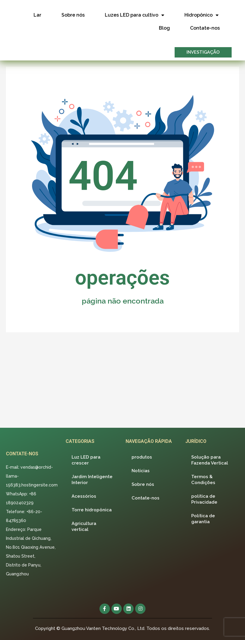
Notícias (141, 470)
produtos (142, 456)
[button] (203, 52)
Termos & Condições (203, 479)
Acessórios (84, 496)
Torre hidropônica (92, 509)
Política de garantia (203, 518)
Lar (37, 15)
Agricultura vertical (84, 526)
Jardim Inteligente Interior (92, 479)
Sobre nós (73, 15)
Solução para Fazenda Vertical (209, 459)
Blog (164, 28)
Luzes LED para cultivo (134, 15)
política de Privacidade (204, 499)
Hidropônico (201, 15)
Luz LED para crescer (86, 459)
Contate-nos (205, 28)
